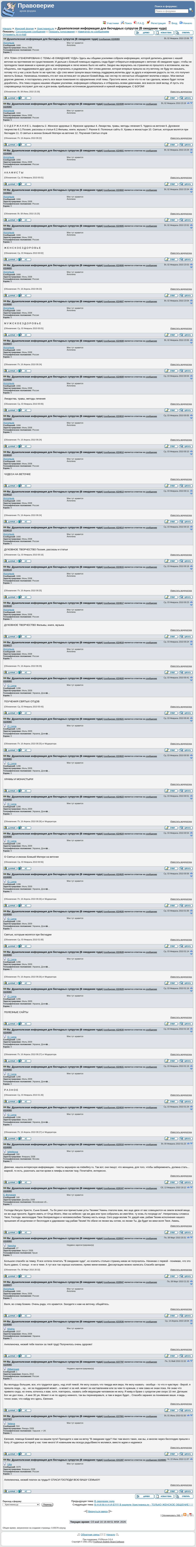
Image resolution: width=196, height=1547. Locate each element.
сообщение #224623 (114, 797)
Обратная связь (90, 1534)
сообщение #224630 (114, 1030)
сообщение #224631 (114, 1067)
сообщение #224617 (114, 603)
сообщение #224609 (114, 377)
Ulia (9, 1464)
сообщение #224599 (114, 104)
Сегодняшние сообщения (30, 31)
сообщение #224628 (114, 952)
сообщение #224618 (114, 642)
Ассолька (8, 42)
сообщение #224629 (114, 989)
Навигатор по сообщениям (93, 31)
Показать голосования (62, 31)
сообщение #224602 (114, 190)
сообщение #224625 (114, 874)
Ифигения (13, 1369)
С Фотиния (9, 1194)
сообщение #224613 (114, 492)
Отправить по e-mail (14, 34)
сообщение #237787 (114, 1362)
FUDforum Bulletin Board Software (108, 1542)
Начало (186, 23)
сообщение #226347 (114, 1188)
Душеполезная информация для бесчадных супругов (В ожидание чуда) (52, 39)
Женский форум (24, 28)
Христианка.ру (45, 28)
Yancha (11, 1245)
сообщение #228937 (114, 1238)
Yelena (11, 1423)
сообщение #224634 (114, 1107)
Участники (111, 23)
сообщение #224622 (114, 756)
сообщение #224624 (114, 834)
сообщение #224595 (109, 39)
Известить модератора (181, 91)
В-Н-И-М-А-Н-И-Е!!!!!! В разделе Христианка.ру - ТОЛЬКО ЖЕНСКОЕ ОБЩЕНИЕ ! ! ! (143, 1504)
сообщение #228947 (114, 1282)
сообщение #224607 (114, 301)
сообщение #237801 (114, 1416)
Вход (172, 23)
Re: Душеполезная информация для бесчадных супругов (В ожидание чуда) (55, 103)
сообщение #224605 (114, 226)
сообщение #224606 (114, 265)
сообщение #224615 (114, 567)
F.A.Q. (139, 23)
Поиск (126, 23)
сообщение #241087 (114, 1460)
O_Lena (11, 685)
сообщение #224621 (114, 719)
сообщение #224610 (114, 416)
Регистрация (156, 23)
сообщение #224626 (114, 911)
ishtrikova (12, 1151)
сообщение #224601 (114, 150)
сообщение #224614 (114, 527)
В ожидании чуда (104, 1501)
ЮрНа (11, 1329)
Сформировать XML (171, 1515)
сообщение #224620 (114, 678)
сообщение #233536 (114, 1321)
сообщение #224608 (114, 341)
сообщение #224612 (114, 452)
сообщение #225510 (114, 1144)
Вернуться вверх (98, 1511)
